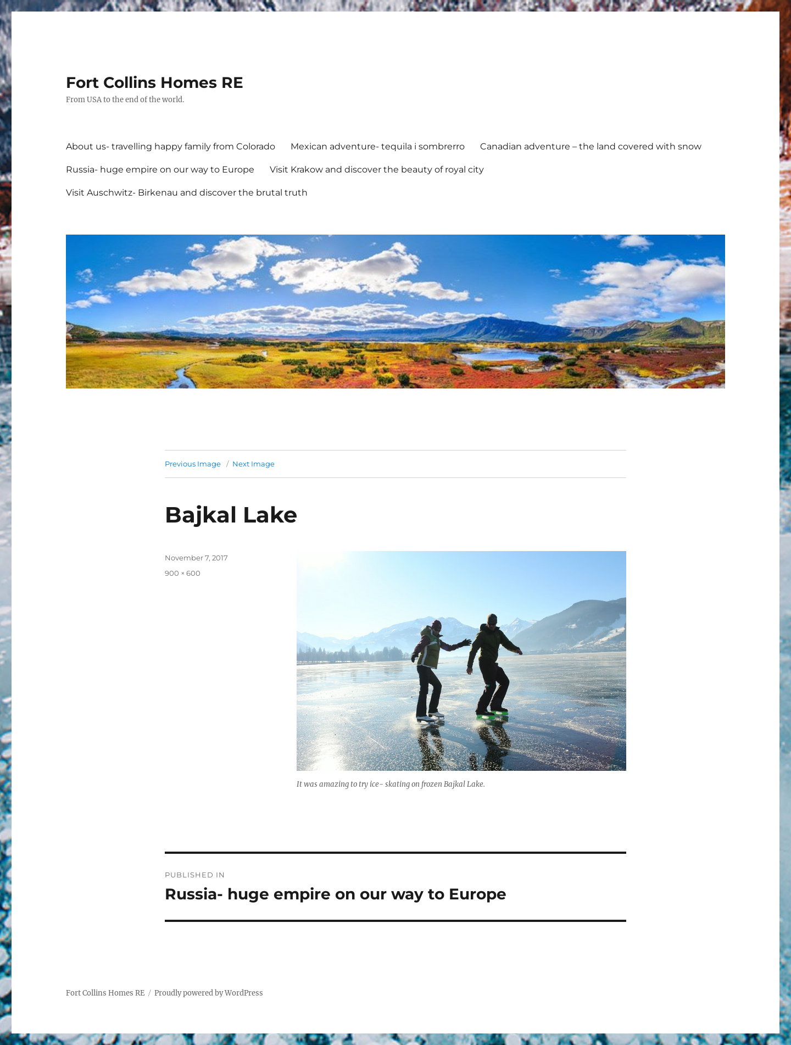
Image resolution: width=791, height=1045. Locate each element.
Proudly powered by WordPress (208, 993)
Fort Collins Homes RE (154, 82)
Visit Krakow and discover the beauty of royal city (377, 169)
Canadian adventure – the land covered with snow (590, 146)
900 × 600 (182, 573)
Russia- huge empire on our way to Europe (160, 169)
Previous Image (193, 463)
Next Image (253, 463)
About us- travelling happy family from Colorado (170, 146)
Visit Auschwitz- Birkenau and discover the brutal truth (187, 192)
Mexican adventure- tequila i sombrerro (378, 146)
